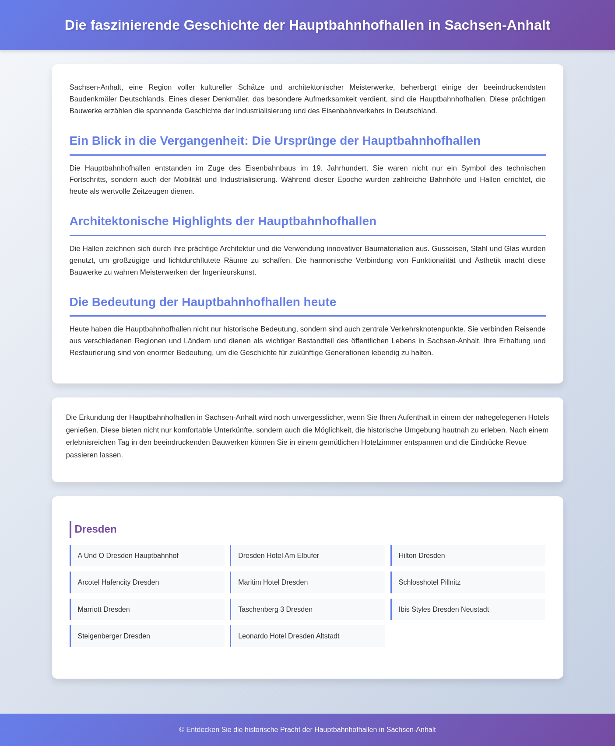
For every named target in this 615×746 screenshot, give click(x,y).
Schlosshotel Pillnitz (429, 582)
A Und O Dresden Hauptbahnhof (128, 555)
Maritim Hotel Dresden (273, 582)
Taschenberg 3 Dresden (275, 609)
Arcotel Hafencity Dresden (118, 582)
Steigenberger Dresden (114, 636)
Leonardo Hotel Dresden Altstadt (288, 636)
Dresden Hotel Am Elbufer (278, 555)
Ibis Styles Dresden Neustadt (444, 609)
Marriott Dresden (104, 609)
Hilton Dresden (422, 555)
